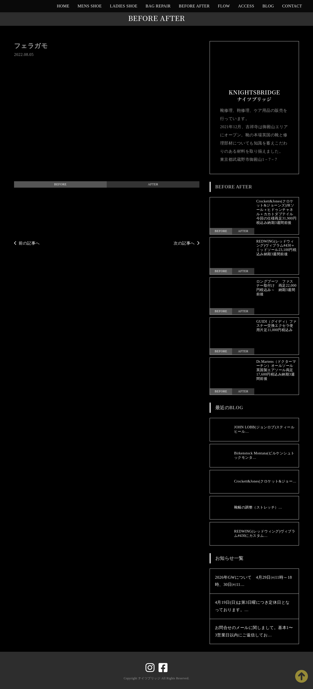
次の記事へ (186, 243)
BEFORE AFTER (194, 6)
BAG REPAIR (158, 6)
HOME (63, 6)
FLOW (224, 6)
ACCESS (246, 6)
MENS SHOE (90, 6)
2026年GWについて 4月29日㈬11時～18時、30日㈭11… (253, 581)
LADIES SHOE (123, 6)
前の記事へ (27, 243)
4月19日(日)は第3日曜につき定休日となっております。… (252, 606)
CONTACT (292, 6)
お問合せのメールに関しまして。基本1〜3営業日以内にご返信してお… (254, 631)
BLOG (268, 6)
